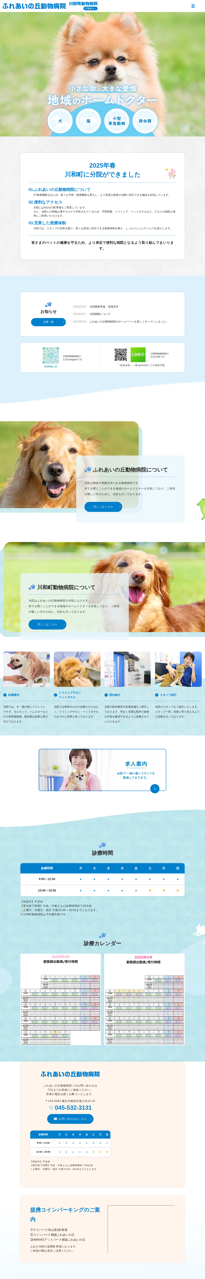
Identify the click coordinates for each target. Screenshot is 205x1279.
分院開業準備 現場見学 (104, 306)
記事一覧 (48, 321)
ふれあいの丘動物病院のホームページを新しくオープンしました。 (129, 321)
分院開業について (100, 314)
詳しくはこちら (103, 506)
